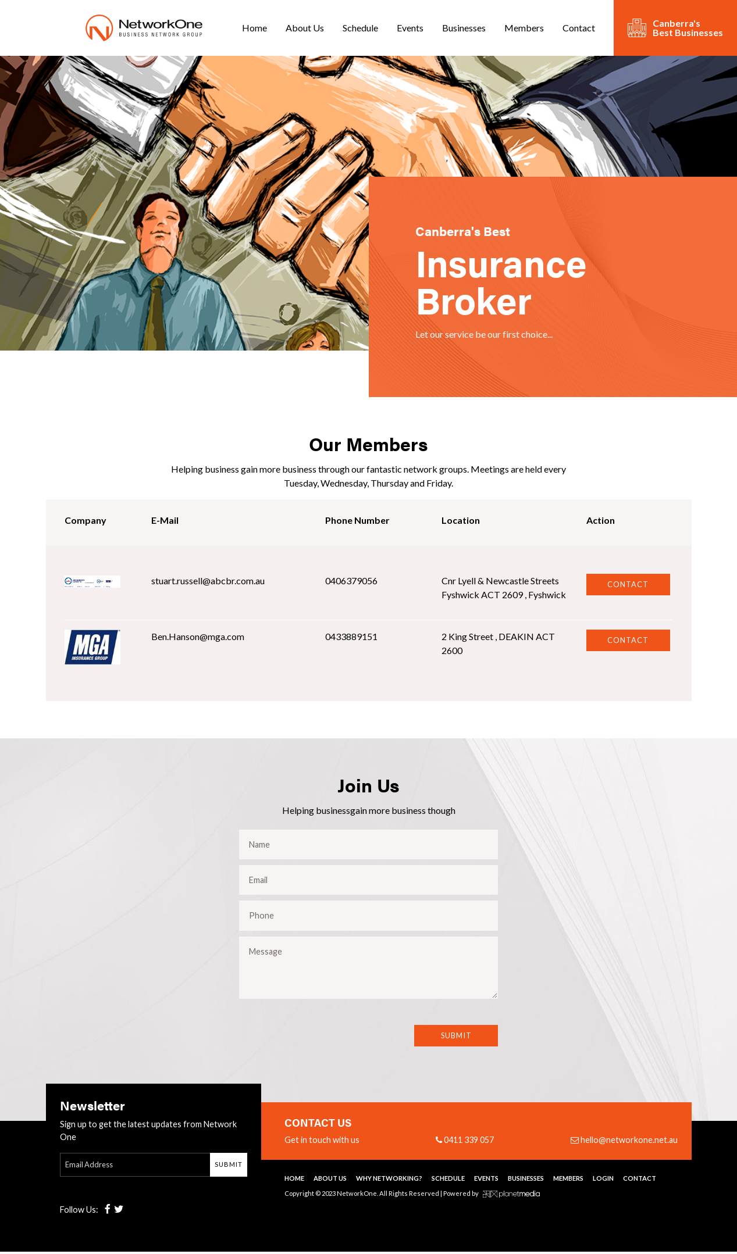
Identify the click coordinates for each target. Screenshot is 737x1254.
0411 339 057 (465, 1142)
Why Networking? (389, 1180)
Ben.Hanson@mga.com (197, 636)
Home (254, 27)
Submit (456, 1038)
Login (603, 1180)
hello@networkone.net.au (624, 1142)
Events (410, 27)
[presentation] (313, 1054)
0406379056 (351, 580)
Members (524, 27)
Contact (578, 27)
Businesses (464, 27)
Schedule (360, 27)
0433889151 (351, 636)
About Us (305, 27)
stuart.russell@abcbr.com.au (208, 580)
